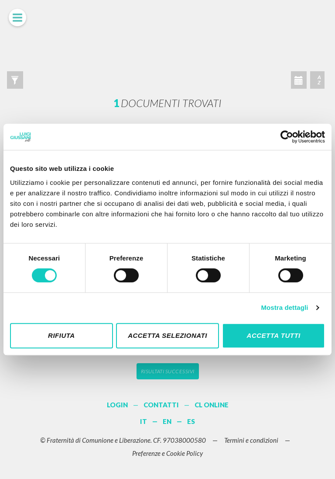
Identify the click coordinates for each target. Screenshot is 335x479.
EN (167, 421)
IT (143, 421)
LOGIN (117, 405)
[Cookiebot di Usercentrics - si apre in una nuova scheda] (287, 136)
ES (191, 421)
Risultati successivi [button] (168, 371)
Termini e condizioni (251, 440)
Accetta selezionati (167, 335)
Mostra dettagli (284, 307)
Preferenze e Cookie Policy (167, 453)
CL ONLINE (212, 405)
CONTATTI (161, 405)
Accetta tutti (274, 335)
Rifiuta (61, 335)
